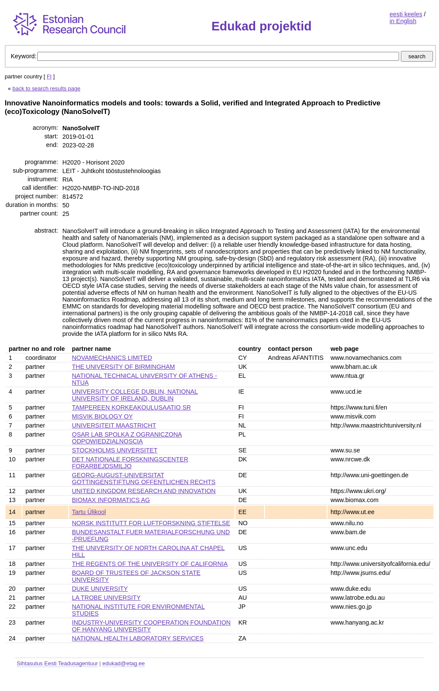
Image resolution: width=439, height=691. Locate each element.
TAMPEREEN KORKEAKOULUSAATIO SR (131, 407)
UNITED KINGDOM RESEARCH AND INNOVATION (144, 491)
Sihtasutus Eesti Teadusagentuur (57, 663)
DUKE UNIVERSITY (100, 588)
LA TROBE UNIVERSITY (106, 597)
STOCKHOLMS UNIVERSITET (115, 450)
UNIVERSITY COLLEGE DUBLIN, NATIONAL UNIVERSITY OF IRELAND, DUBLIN (135, 395)
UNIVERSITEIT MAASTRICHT (114, 425)
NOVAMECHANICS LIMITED (112, 357)
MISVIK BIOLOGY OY (102, 416)
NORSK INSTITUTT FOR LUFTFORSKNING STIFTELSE (151, 523)
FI (49, 76)
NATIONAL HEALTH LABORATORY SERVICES (138, 638)
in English (403, 21)
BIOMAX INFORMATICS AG (111, 500)
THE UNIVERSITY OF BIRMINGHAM (123, 366)
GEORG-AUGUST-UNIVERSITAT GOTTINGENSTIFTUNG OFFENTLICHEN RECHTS (144, 478)
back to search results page (46, 88)
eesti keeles (406, 14)
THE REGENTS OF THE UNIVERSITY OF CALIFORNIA (150, 563)
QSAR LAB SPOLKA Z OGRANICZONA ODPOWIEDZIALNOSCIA (127, 438)
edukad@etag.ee (123, 663)
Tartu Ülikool (89, 512)
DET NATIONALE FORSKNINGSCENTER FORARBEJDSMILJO (130, 463)
